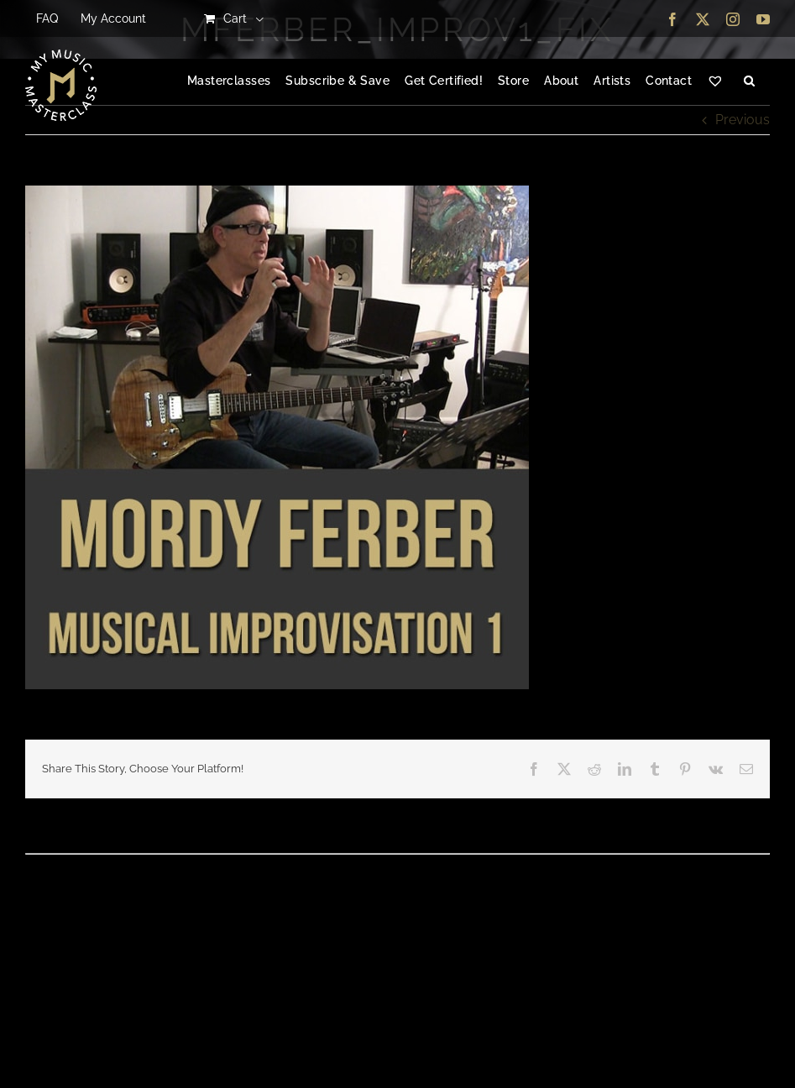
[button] (749, 81)
